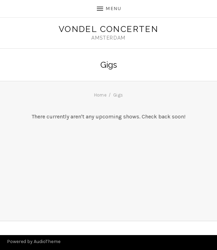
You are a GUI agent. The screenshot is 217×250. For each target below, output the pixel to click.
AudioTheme (47, 241)
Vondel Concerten (108, 29)
